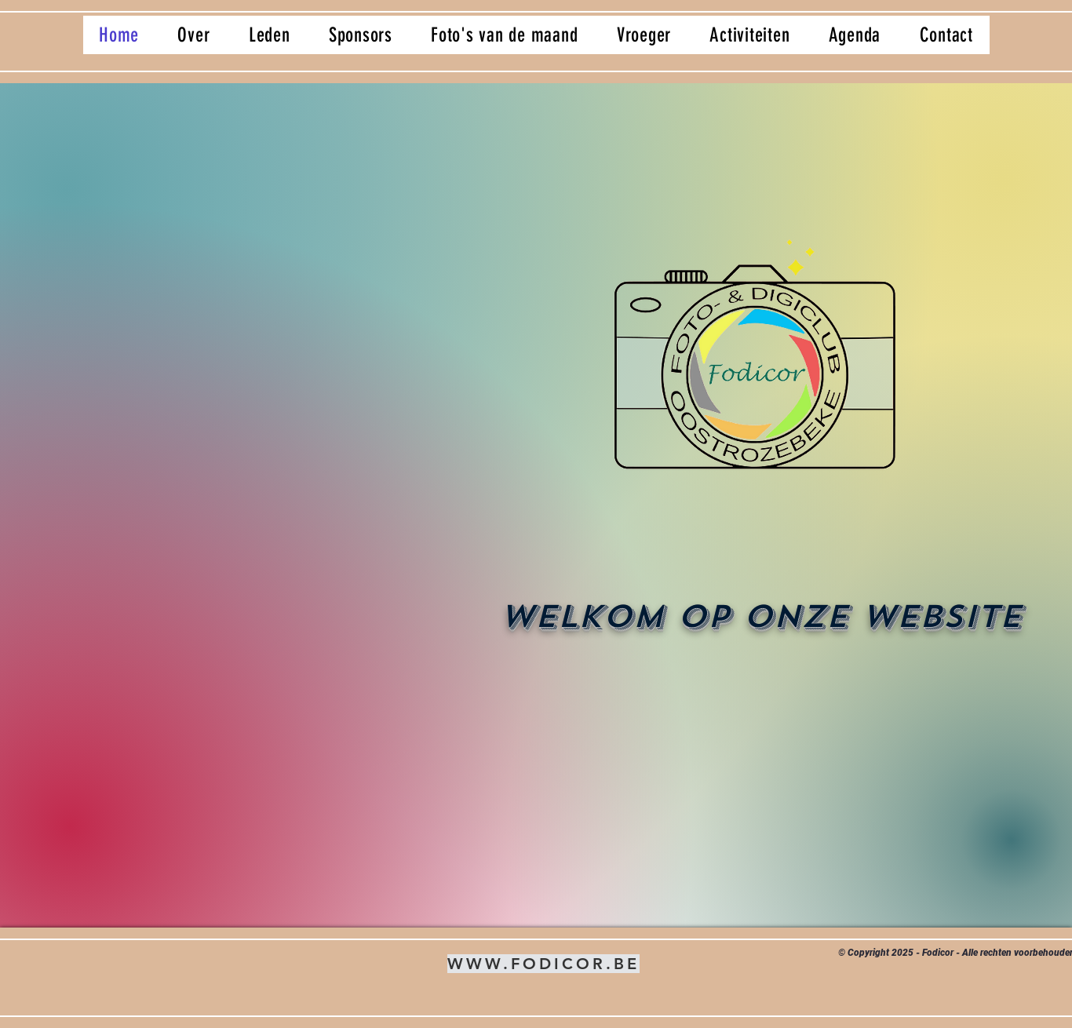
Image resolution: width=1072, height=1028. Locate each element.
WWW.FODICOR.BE (543, 963)
